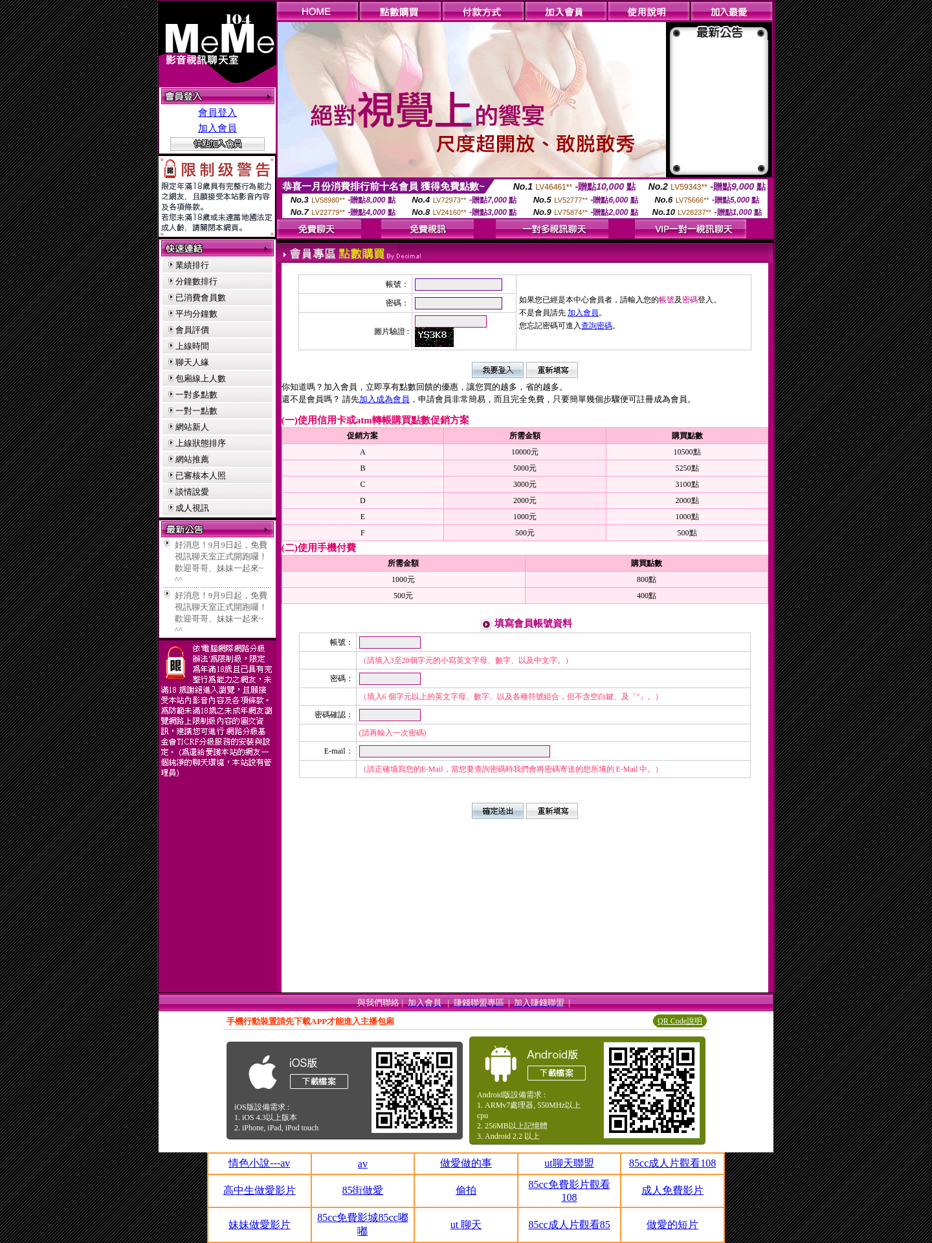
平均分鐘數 (196, 314)
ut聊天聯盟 (569, 1163)
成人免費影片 (672, 1190)
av (363, 1163)
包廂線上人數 (200, 378)
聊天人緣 (192, 362)
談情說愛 (192, 492)
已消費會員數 (200, 297)
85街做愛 (362, 1190)
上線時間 (192, 346)
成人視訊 (192, 508)
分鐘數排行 (196, 281)
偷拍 (466, 1190)
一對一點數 (196, 411)
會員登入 (217, 112)
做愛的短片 (672, 1224)
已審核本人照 (200, 475)
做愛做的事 (466, 1163)
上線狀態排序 (200, 443)
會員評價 (192, 330)
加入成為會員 (384, 399)
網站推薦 (192, 459)
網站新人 (192, 427)
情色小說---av (259, 1163)
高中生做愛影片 (259, 1190)
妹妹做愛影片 (259, 1224)
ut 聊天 (466, 1224)
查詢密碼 (596, 325)
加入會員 (217, 128)
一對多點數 (196, 394)
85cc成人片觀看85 (569, 1224)
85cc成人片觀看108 (672, 1163)
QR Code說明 (680, 1020)
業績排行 (192, 265)
